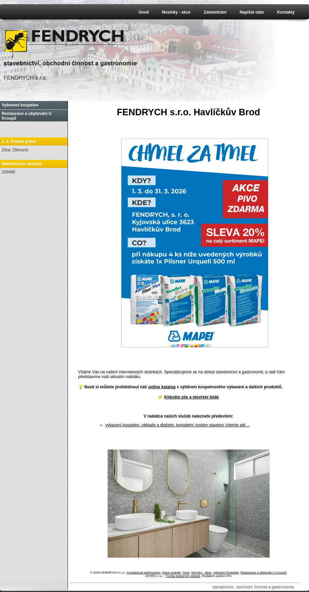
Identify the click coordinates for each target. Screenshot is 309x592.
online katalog (162, 387)
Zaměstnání (215, 12)
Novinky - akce (176, 12)
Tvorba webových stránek (182, 576)
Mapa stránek (171, 572)
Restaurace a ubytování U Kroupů (27, 116)
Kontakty (285, 12)
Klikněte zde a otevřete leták (191, 397)
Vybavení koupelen (20, 105)
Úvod (144, 12)
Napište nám (252, 12)
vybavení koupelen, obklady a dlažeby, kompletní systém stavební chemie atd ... (177, 425)
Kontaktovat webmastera (143, 572)
